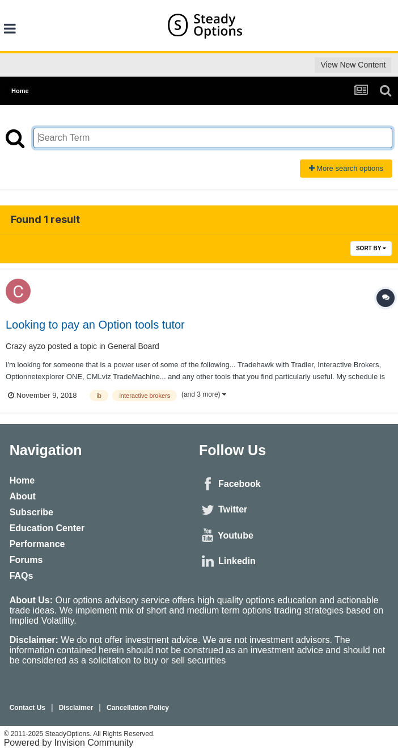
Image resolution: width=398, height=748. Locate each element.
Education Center (47, 528)
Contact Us (27, 708)
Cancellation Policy (138, 708)
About (23, 496)
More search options (346, 168)
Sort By (371, 248)
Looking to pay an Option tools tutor (95, 324)
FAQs (21, 576)
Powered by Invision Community (69, 742)
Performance (37, 544)
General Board (133, 346)
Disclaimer (76, 708)
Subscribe (31, 512)
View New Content (353, 64)
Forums (26, 560)
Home (22, 480)
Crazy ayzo (25, 346)
